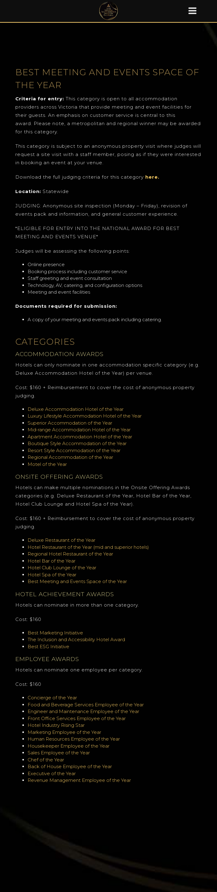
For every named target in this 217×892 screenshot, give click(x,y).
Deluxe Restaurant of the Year (61, 540)
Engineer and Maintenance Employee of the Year (83, 711)
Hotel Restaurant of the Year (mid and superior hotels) (88, 547)
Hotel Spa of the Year (52, 575)
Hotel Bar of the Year (52, 561)
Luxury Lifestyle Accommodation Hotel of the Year (85, 416)
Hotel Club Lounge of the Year (62, 568)
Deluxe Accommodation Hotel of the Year (76, 409)
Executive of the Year (52, 773)
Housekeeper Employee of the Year (68, 746)
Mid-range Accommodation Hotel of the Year (79, 430)
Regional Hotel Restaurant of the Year (70, 554)
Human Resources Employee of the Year (74, 739)
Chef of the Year (46, 760)
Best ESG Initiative (48, 646)
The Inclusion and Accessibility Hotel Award (76, 639)
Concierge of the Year (53, 698)
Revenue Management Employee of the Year (79, 780)
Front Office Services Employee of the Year (77, 718)
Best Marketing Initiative (55, 633)
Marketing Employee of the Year (64, 732)
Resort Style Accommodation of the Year (74, 450)
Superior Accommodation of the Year (70, 423)
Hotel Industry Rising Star (56, 725)
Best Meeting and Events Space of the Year (77, 581)
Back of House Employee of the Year (70, 766)
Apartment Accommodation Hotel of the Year (80, 437)
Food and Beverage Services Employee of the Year (86, 705)
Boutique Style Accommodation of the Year (77, 443)
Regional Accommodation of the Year (70, 457)
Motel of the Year (47, 464)
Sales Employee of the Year (59, 753)
